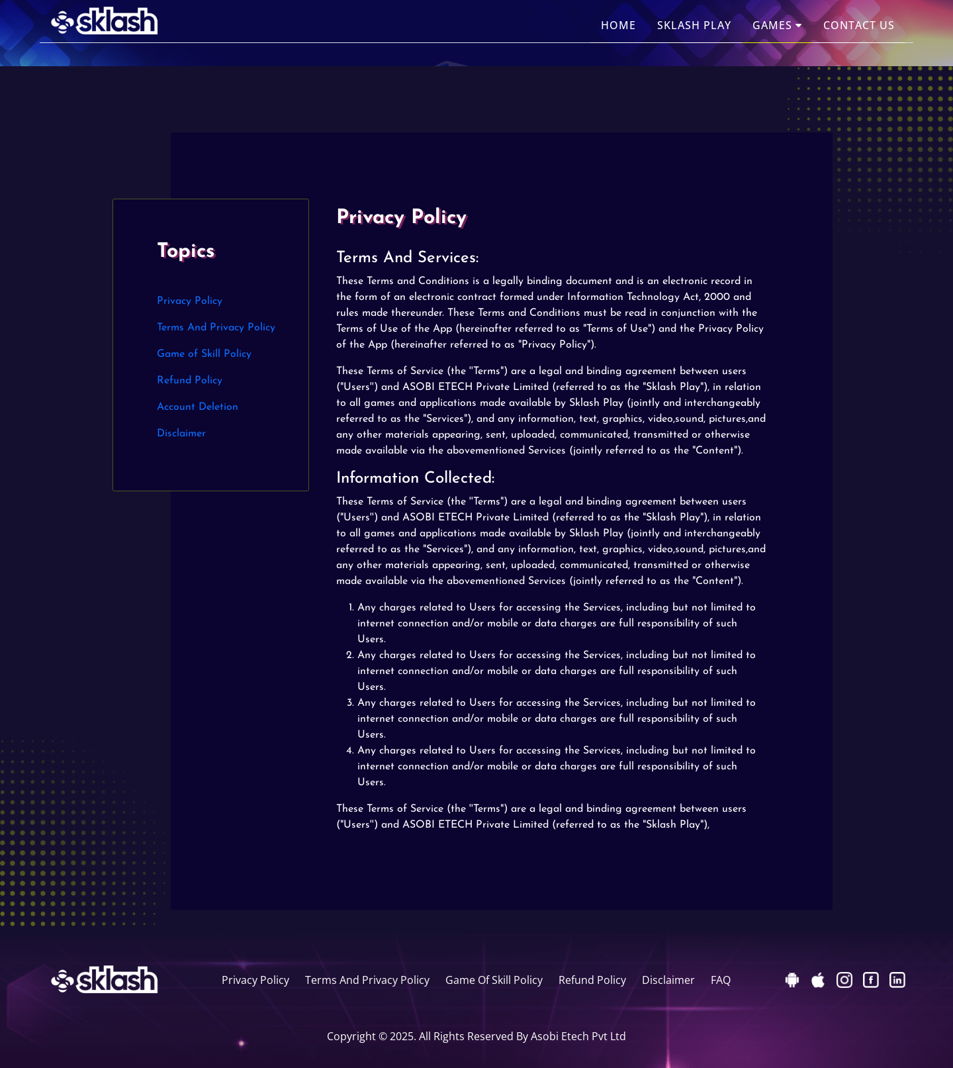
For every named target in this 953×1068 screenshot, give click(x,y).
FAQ (721, 980)
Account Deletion (197, 407)
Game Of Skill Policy (494, 980)
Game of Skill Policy (204, 354)
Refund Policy (189, 380)
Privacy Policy (189, 301)
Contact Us (859, 25)
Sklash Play (694, 25)
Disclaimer (181, 433)
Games (777, 25)
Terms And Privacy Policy (216, 327)
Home (618, 25)
